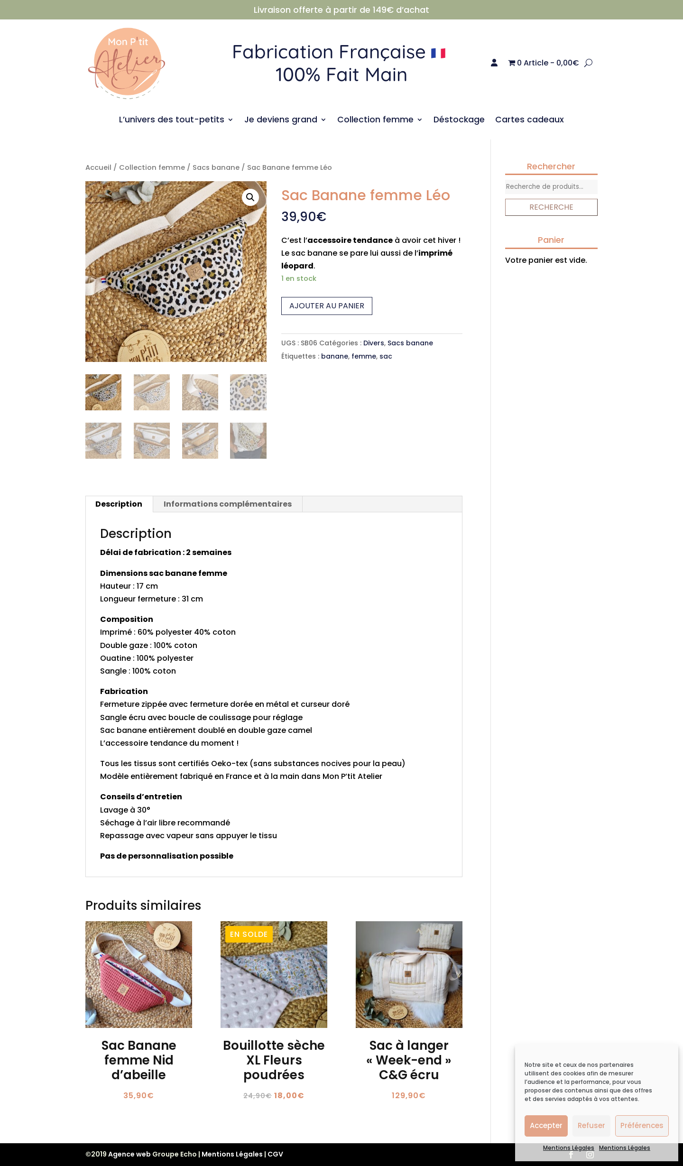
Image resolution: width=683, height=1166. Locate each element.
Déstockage (459, 120)
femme (363, 356)
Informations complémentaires (228, 504)
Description (118, 504)
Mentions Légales (568, 1148)
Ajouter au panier (326, 305)
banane (334, 356)
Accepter (546, 1125)
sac (385, 356)
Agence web (129, 1154)
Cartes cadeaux (529, 120)
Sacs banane (216, 167)
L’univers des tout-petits (171, 120)
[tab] (119, 504)
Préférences (642, 1125)
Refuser (591, 1125)
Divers (373, 343)
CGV (275, 1154)
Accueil (98, 167)
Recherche (551, 207)
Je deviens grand (280, 120)
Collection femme (375, 120)
